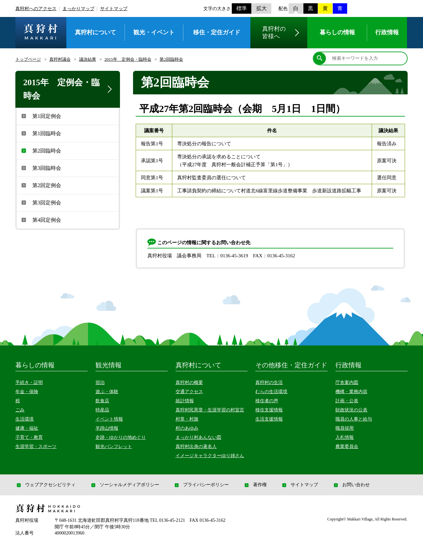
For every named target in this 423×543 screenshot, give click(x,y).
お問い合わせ (351, 485)
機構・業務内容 (351, 391)
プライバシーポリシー (201, 485)
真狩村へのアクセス (36, 8)
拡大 (261, 8)
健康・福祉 (26, 428)
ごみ (20, 409)
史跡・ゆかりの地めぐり (120, 437)
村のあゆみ (187, 428)
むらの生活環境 (271, 391)
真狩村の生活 (269, 382)
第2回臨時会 (171, 59)
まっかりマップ (78, 8)
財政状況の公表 (351, 409)
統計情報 (185, 400)
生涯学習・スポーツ (36, 446)
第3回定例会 (40, 202)
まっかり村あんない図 (198, 437)
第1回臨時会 (40, 133)
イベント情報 (109, 419)
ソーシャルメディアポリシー (124, 485)
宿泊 (100, 382)
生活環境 (24, 419)
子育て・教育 (29, 437)
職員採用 (344, 428)
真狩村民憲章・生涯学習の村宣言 (210, 409)
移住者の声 (266, 400)
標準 (241, 8)
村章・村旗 (187, 419)
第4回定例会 (40, 219)
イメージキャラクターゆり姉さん (210, 455)
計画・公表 (346, 400)
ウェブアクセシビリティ (45, 485)
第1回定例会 (40, 116)
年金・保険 (26, 391)
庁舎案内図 (346, 382)
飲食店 (102, 400)
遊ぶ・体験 (106, 391)
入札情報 (344, 437)
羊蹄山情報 (106, 428)
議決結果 (87, 59)
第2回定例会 (40, 185)
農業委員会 (346, 446)
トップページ (28, 59)
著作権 (255, 485)
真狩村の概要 (189, 382)
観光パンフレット (113, 446)
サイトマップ (113, 8)
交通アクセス (189, 391)
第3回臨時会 (40, 167)
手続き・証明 (29, 382)
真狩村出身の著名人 (196, 446)
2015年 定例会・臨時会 (128, 59)
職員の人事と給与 (353, 419)
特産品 (102, 409)
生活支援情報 (269, 419)
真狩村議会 (60, 59)
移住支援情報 (269, 409)
